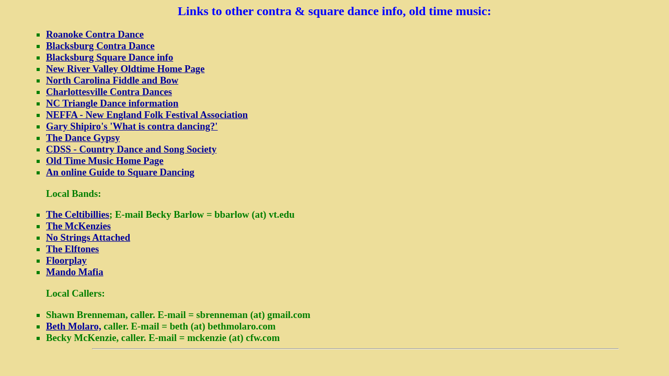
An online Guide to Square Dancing (120, 172)
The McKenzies (78, 225)
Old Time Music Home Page (105, 160)
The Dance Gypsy (83, 137)
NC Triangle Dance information (112, 103)
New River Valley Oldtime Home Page (125, 68)
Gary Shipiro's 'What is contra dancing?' (132, 126)
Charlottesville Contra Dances (109, 91)
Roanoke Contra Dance (95, 34)
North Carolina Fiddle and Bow (112, 80)
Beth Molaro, (73, 326)
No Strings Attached (88, 237)
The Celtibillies (77, 214)
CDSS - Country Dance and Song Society (131, 149)
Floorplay (66, 260)
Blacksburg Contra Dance (100, 45)
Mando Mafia (74, 271)
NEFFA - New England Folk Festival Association (147, 114)
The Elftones (72, 248)
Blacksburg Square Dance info (109, 57)
